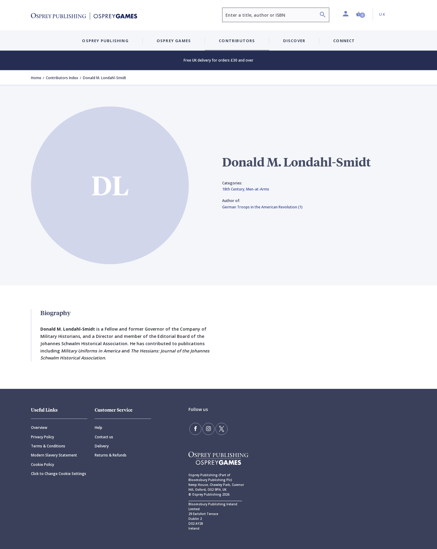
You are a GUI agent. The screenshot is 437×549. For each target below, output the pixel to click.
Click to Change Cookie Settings (58, 473)
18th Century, (234, 189)
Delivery (102, 446)
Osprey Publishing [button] (105, 40)
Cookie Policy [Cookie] (42, 464)
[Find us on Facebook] (195, 429)
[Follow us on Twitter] (221, 429)
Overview (39, 427)
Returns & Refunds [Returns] (111, 455)
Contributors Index (62, 77)
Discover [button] (294, 40)
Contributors (237, 40)
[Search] (322, 15)
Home (36, 77)
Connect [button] (344, 40)
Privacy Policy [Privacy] (42, 437)
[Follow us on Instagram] (208, 429)
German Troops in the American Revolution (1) (262, 207)
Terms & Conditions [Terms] (48, 446)
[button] (360, 14)
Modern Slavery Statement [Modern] (54, 455)
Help (98, 427)
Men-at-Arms (257, 189)
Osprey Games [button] (174, 40)
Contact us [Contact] (104, 437)
